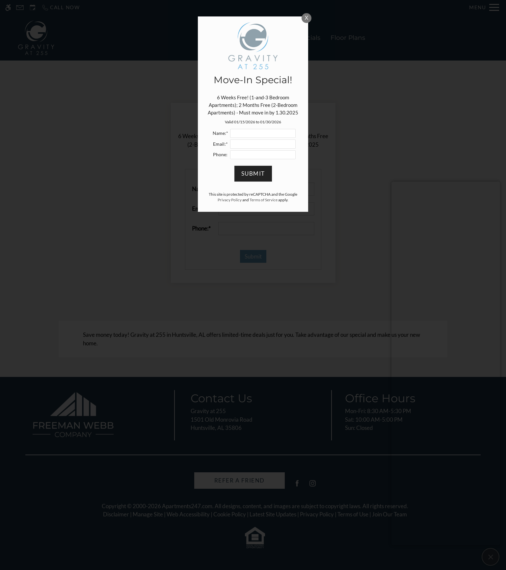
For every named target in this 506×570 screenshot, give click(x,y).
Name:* (220, 133)
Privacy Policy (230, 199)
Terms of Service (264, 199)
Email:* (220, 144)
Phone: (220, 154)
